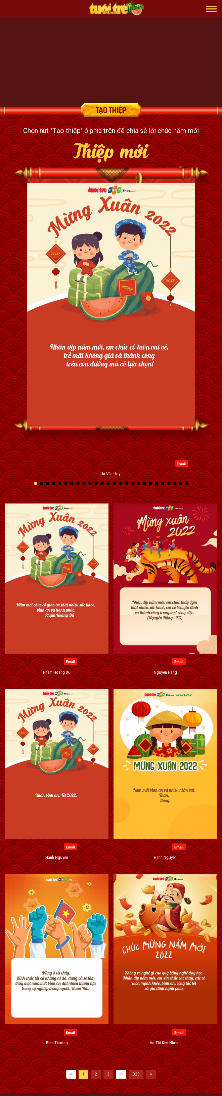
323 (136, 1074)
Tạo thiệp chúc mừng (111, 110)
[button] (211, 8)
